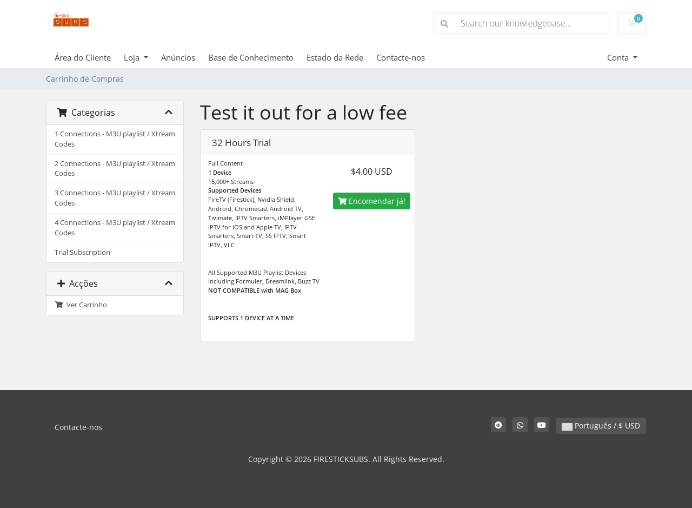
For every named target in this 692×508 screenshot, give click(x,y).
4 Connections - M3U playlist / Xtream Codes (115, 227)
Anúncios (178, 57)
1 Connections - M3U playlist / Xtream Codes (115, 139)
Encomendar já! (371, 201)
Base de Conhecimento (251, 57)
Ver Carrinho (81, 304)
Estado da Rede (335, 57)
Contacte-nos (400, 57)
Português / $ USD (601, 425)
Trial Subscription (82, 252)
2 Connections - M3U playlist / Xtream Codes (115, 169)
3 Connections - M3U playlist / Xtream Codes (115, 198)
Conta (619, 57)
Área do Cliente (83, 57)
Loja (133, 57)
